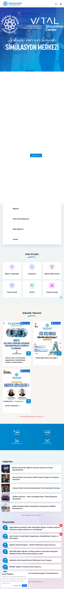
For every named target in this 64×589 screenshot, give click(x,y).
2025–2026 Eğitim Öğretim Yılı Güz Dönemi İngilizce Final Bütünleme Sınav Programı (33, 574)
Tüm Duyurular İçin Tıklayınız (32, 582)
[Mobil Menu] (61, 4)
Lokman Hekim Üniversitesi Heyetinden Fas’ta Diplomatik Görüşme (36, 488)
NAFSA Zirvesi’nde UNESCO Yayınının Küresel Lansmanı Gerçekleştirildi (32, 469)
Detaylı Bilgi (36, 155)
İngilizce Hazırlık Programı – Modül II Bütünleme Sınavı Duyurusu (32, 545)
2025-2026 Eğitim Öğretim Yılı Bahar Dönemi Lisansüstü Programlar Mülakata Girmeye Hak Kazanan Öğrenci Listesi (33, 552)
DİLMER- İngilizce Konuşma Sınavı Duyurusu (25, 567)
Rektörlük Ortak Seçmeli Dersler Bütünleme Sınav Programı (30, 560)
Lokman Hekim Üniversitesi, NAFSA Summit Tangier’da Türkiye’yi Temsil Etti (35, 478)
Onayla (24, 585)
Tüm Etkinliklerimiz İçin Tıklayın (32, 416)
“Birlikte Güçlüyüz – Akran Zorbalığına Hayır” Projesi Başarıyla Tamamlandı (34, 498)
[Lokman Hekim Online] (61, 297)
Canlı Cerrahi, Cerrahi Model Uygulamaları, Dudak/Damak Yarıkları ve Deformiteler (15, 360)
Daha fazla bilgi (17, 585)
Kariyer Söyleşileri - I (12, 405)
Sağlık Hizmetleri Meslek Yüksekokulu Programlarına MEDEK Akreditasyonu (34, 507)
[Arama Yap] (56, 4)
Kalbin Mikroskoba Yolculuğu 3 (47, 358)
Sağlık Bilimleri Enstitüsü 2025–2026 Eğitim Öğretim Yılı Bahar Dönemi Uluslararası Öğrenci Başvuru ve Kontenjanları (34, 528)
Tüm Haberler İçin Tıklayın (32, 515)
